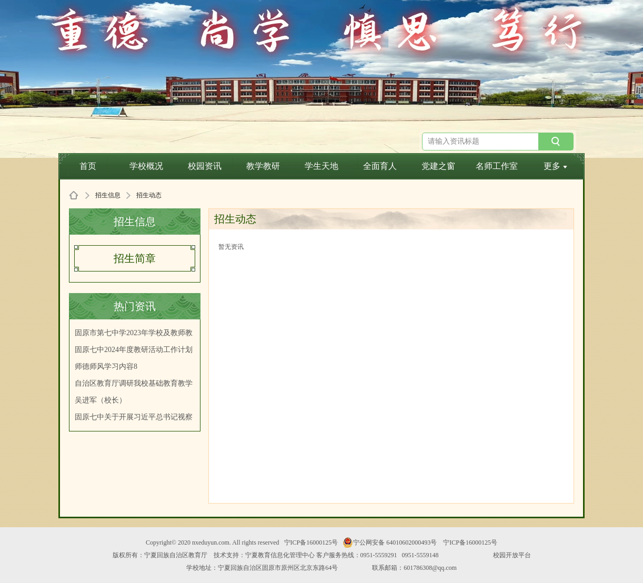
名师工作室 (497, 166)
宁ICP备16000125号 (311, 542)
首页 (87, 166)
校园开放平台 (512, 555)
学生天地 (321, 166)
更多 (555, 166)
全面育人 (380, 166)
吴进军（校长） (100, 400)
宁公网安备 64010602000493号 (390, 542)
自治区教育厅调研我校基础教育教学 (134, 383)
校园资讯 (205, 166)
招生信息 (107, 195)
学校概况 (146, 166)
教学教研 (263, 166)
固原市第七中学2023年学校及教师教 (134, 333)
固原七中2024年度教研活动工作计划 (134, 350)
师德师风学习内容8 (106, 366)
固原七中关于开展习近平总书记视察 (134, 417)
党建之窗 (438, 166)
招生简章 (135, 258)
